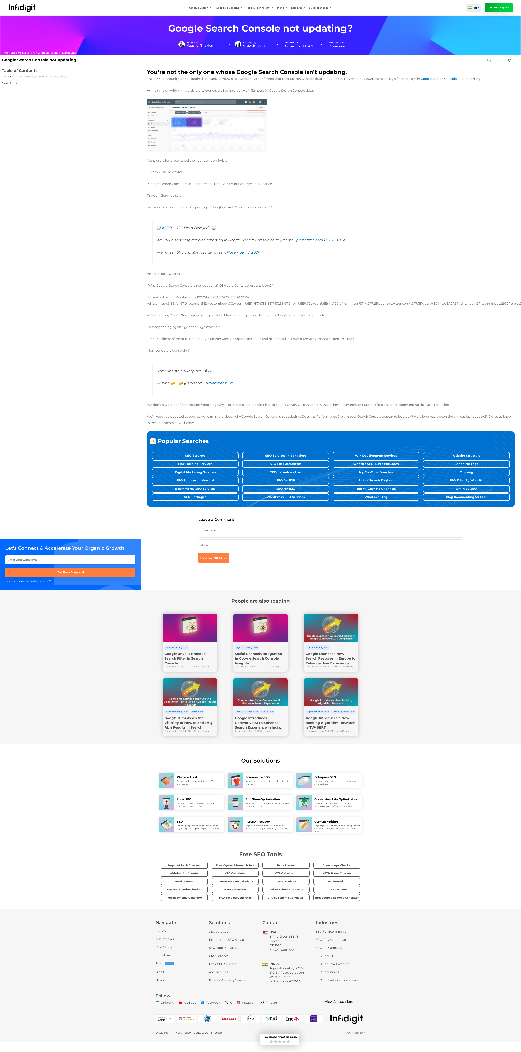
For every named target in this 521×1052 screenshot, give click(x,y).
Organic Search (200, 7)
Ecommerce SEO (258, 777)
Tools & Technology (259, 7)
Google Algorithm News (343, 712)
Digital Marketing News (23, 53)
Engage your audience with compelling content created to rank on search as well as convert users (337, 828)
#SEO (167, 228)
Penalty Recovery (258, 821)
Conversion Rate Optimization (336, 799)
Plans (282, 7)
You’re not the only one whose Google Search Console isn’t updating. (34, 77)
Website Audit (187, 777)
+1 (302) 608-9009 (283, 950)
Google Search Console (439, 79)
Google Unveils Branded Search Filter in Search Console (185, 658)
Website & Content (228, 7)
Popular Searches (10, 83)
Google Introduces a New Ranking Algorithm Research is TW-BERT (330, 722)
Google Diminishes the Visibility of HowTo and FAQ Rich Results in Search (188, 722)
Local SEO (184, 799)
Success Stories (320, 7)
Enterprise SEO (325, 777)
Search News (197, 712)
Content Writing (326, 821)
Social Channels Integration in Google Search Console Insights (258, 658)
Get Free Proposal (499, 7)
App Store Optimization (263, 799)
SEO (180, 821)
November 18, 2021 (243, 252)
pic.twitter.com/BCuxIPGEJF (321, 240)
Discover (298, 7)
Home (5, 53)
